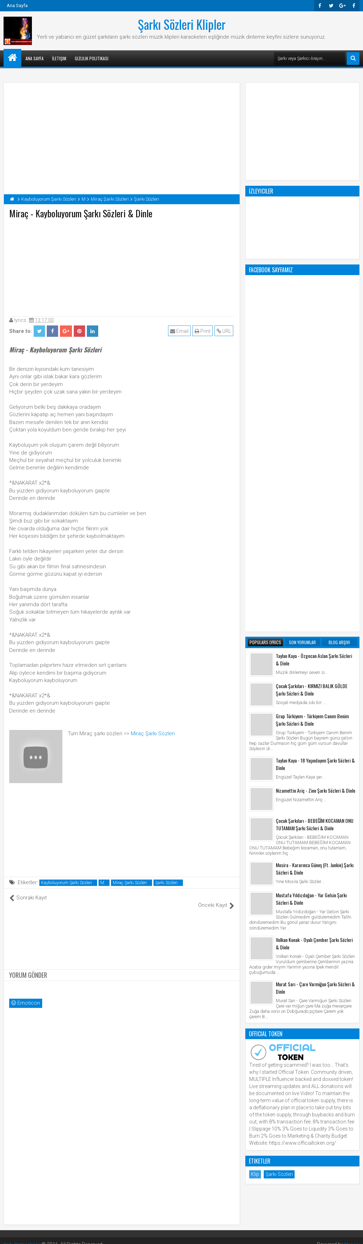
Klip (255, 889)
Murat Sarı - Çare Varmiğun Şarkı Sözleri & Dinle (315, 702)
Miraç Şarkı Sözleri (153, 733)
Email (180, 331)
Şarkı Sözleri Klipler (181, 24)
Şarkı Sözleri (166, 882)
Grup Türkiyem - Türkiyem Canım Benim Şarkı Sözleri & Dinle (312, 434)
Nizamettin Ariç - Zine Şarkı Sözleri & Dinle (315, 505)
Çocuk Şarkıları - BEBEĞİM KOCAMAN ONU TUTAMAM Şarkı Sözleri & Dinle (314, 538)
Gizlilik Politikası (91, 58)
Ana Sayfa (17, 5)
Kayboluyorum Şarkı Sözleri (66, 882)
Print (204, 331)
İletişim (59, 58)
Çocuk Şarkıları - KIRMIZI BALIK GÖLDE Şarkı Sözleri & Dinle (311, 404)
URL (225, 331)
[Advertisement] (122, 266)
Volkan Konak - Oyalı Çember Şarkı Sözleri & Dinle (314, 658)
